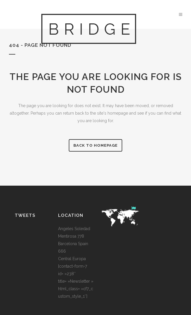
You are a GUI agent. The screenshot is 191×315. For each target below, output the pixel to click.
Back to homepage (95, 145)
